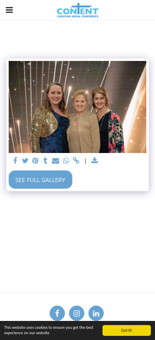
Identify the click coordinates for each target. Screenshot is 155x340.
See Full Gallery (40, 180)
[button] (9, 9)
